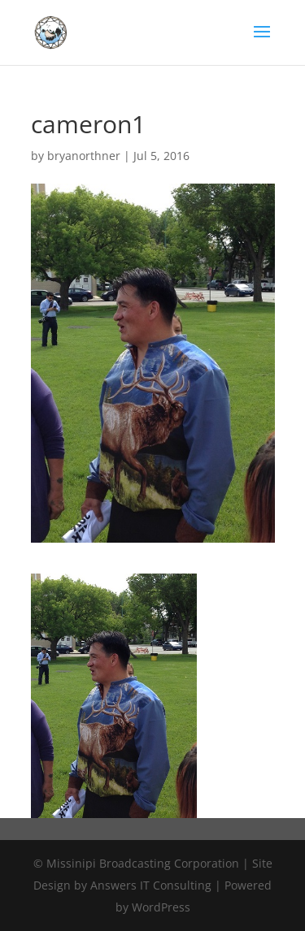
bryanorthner (83, 155)
